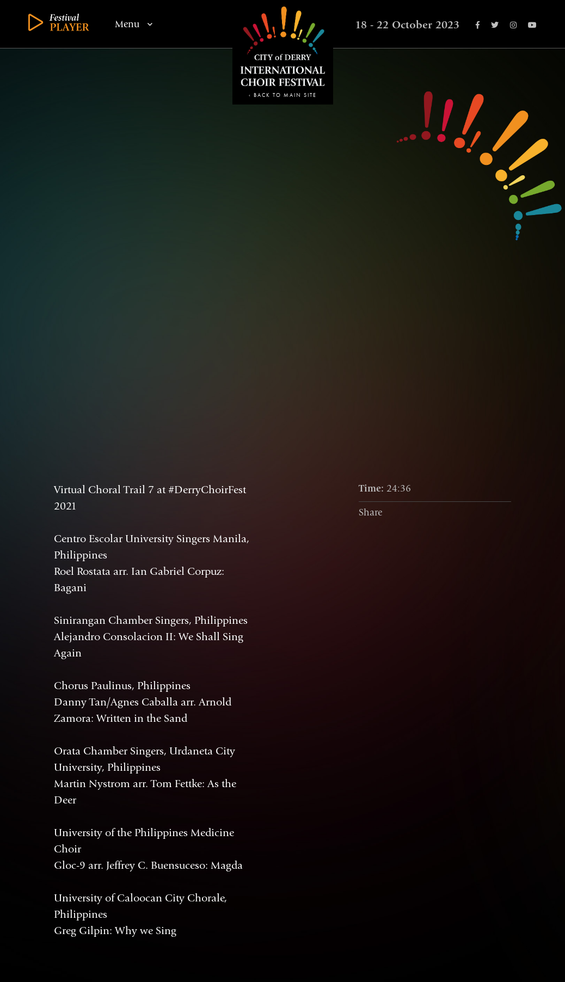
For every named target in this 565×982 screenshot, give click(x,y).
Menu (133, 24)
